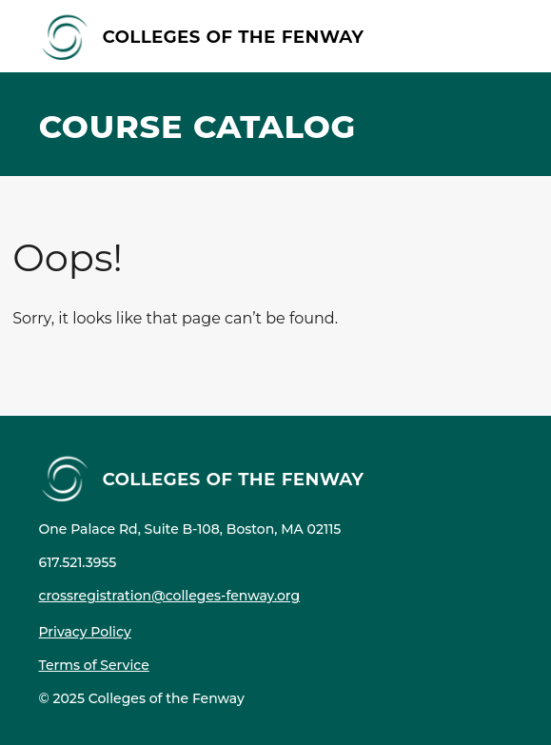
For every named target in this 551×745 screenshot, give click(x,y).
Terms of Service (94, 665)
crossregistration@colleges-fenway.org (170, 595)
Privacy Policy (85, 631)
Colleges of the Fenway (233, 36)
